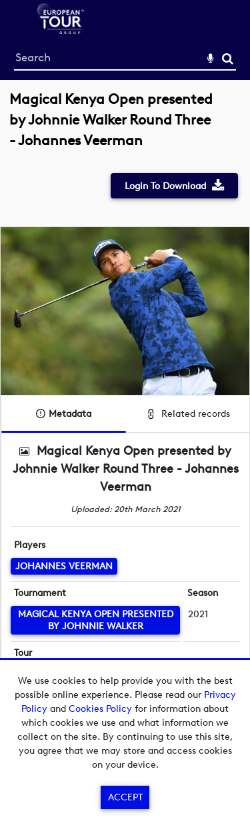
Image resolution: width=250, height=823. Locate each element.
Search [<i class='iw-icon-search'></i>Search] (227, 58)
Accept (125, 797)
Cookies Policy (100, 708)
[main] (125, 411)
